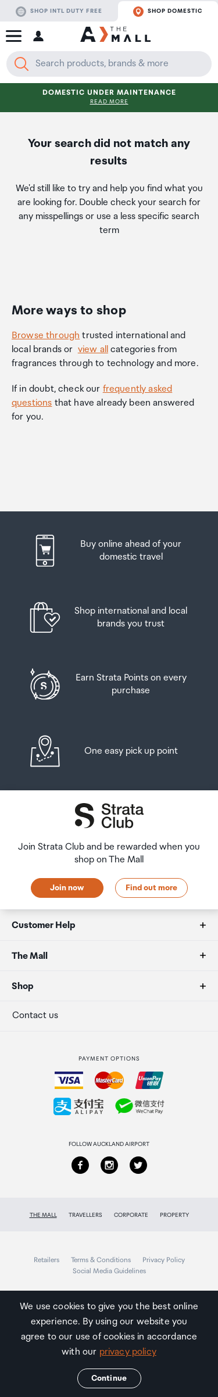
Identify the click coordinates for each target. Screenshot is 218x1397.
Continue (109, 1378)
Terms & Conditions (101, 1260)
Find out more (151, 888)
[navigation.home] (115, 36)
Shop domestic (167, 11)
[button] (13, 36)
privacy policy (127, 1351)
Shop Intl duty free (59, 11)
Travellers (85, 1215)
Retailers (46, 1260)
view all (93, 349)
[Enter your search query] (109, 64)
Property (174, 1215)
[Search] (21, 64)
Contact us (35, 1015)
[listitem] (109, 550)
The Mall (43, 1215)
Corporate (131, 1215)
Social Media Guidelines (109, 1271)
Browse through (46, 335)
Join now (67, 888)
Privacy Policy (163, 1260)
